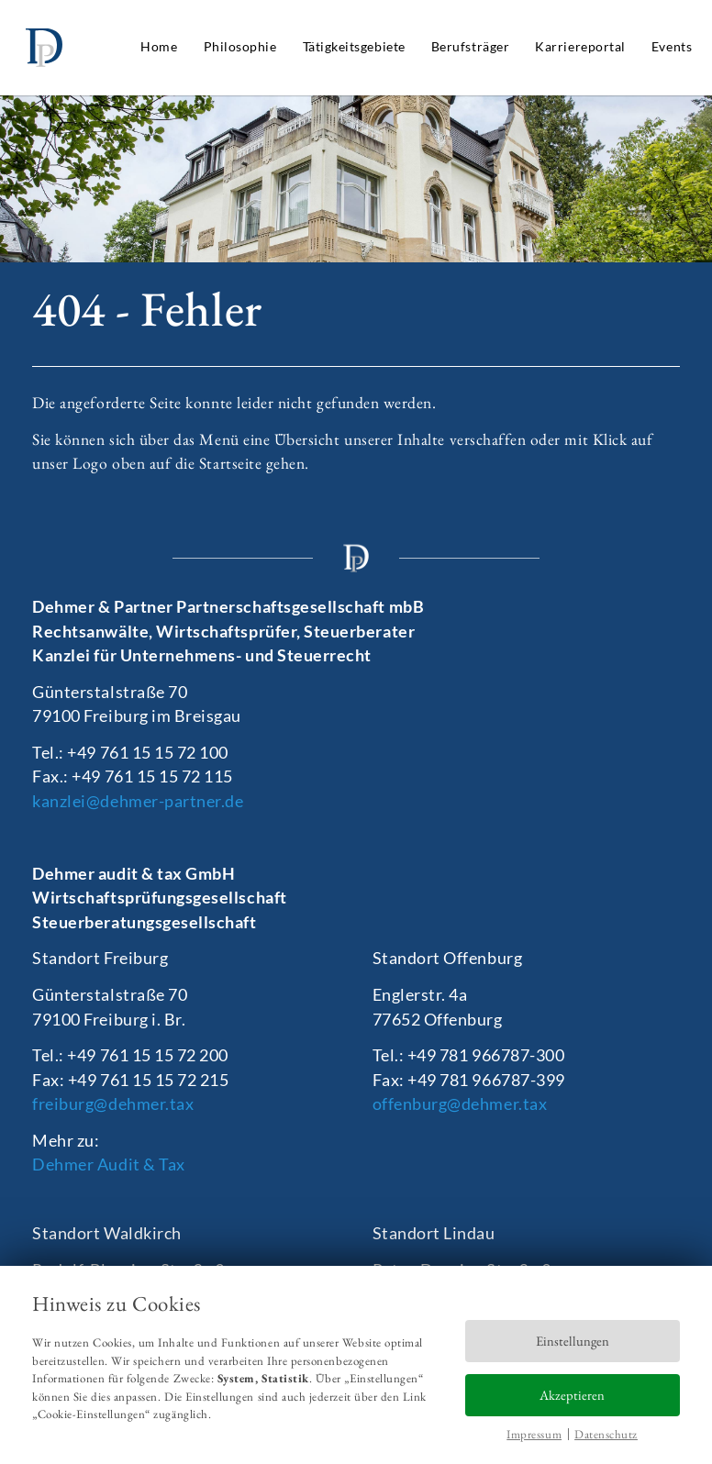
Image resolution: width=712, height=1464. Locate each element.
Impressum (534, 1434)
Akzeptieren (572, 1394)
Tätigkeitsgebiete (354, 46)
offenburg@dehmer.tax (460, 1104)
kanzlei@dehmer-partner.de (137, 801)
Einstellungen (572, 1340)
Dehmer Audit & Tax (108, 1164)
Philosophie (240, 46)
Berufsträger (470, 46)
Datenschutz (606, 1434)
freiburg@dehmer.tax (113, 1104)
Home (158, 46)
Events (671, 46)
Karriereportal (580, 46)
